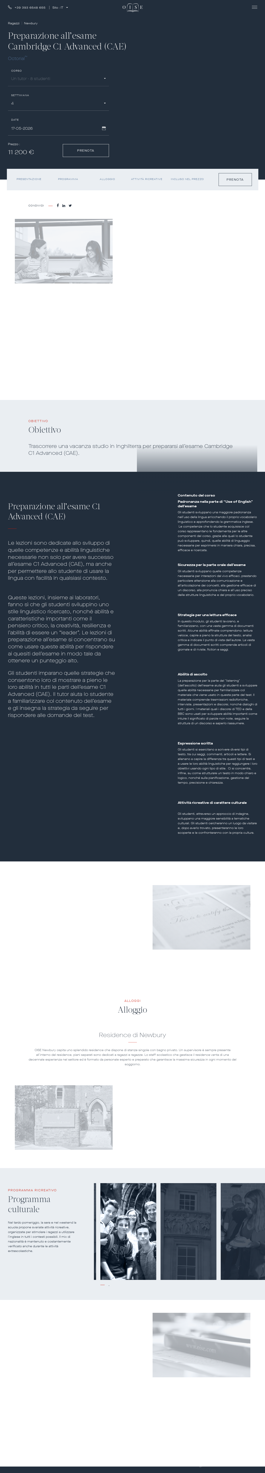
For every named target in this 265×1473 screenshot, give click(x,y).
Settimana (20, 95)
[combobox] (58, 79)
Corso (16, 70)
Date (15, 119)
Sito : (58, 8)
